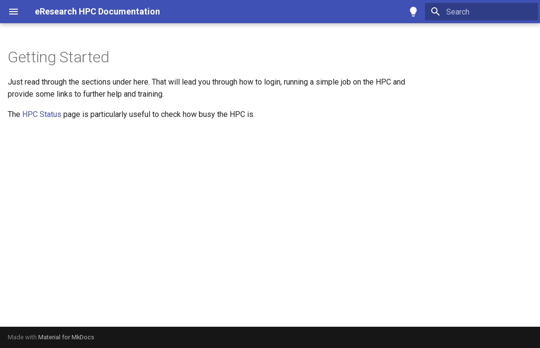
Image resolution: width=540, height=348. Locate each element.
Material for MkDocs (66, 337)
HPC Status (41, 114)
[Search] (481, 11)
